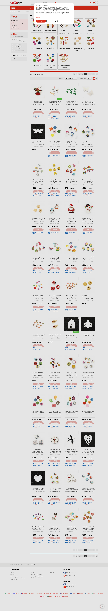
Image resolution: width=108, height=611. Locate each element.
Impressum (38, 14)
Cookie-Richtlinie (39, 17)
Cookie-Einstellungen (52, 21)
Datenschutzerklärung (40, 16)
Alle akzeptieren (41, 21)
